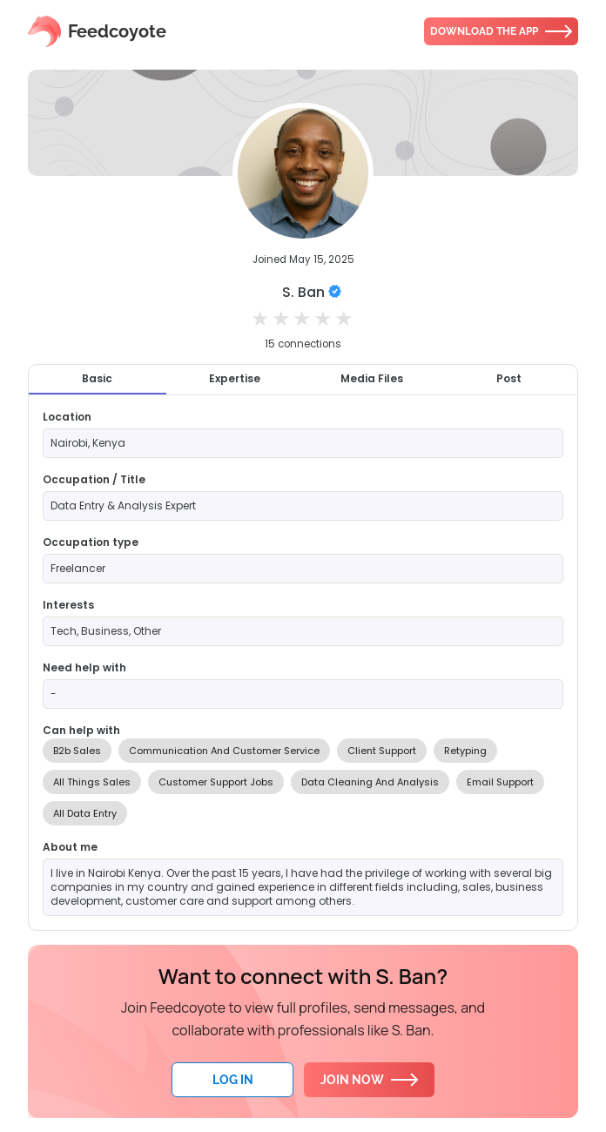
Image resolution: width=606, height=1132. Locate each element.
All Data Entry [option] (85, 813)
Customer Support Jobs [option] (216, 782)
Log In (232, 1080)
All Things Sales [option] (92, 782)
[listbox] (303, 782)
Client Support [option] (382, 750)
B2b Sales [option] (77, 750)
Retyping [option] (465, 750)
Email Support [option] (500, 782)
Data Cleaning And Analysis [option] (370, 782)
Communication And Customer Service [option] (224, 750)
